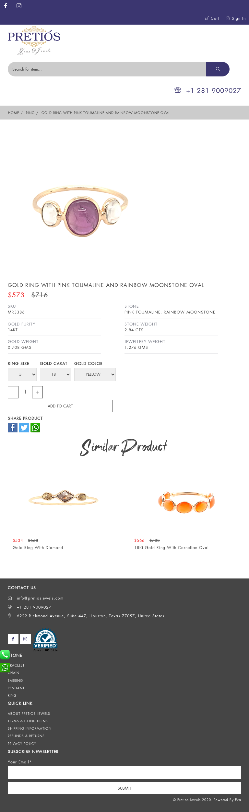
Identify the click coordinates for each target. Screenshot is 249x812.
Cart (212, 18)
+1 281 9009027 (207, 90)
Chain (13, 672)
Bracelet (16, 665)
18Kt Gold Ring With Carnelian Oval (171, 547)
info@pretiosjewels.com (36, 598)
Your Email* (20, 762)
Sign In (236, 18)
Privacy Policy (22, 743)
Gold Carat (53, 363)
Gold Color (88, 363)
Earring (15, 680)
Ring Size (18, 363)
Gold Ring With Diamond (38, 547)
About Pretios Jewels (29, 713)
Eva (238, 799)
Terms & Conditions (28, 721)
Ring (30, 112)
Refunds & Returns (26, 736)
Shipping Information (30, 728)
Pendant (16, 688)
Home (13, 112)
